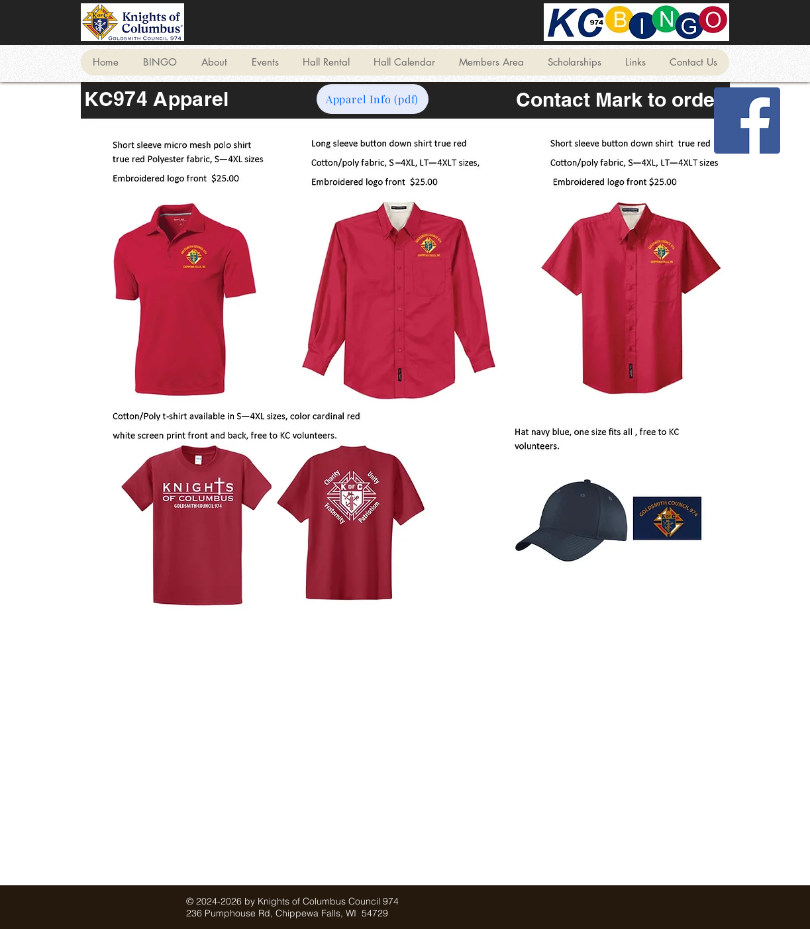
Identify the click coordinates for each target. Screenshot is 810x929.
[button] (159, 62)
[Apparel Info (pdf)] (373, 99)
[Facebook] (747, 120)
